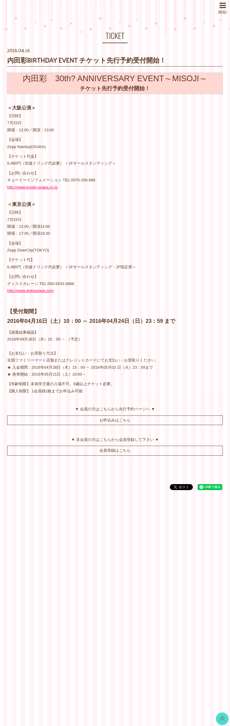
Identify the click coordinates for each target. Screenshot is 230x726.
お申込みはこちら (115, 420)
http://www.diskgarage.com (30, 290)
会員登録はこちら (115, 450)
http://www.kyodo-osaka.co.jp (32, 187)
